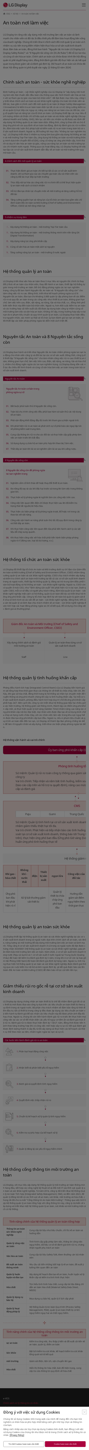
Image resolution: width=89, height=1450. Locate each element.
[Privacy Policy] (17, 1435)
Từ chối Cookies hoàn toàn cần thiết (24, 1444)
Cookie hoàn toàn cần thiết (65, 1444)
